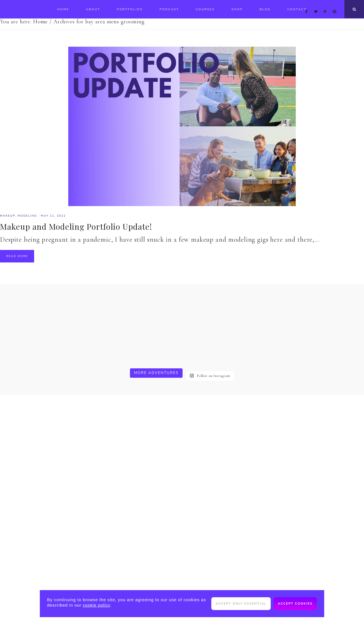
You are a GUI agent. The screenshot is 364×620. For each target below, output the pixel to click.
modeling (27, 216)
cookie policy (96, 605)
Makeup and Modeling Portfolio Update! (76, 226)
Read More (17, 256)
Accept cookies (295, 603)
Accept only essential (241, 603)
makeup (7, 216)
